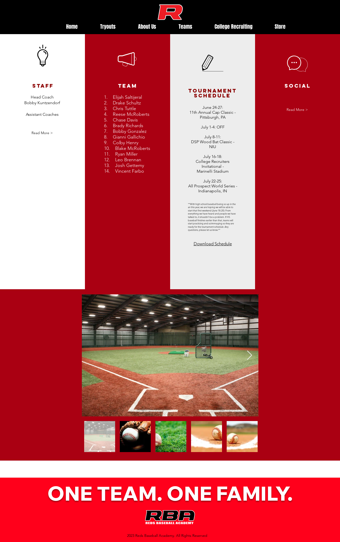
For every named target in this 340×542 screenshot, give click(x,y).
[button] (42, 133)
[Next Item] (249, 355)
